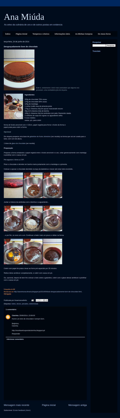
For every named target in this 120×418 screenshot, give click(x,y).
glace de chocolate (18, 143)
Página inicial (21, 34)
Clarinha (15, 315)
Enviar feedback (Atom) (22, 410)
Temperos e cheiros (41, 34)
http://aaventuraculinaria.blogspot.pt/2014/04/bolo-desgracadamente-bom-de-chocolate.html (48, 292)
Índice (7, 34)
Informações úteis (62, 34)
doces (19, 304)
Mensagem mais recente (16, 405)
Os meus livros (104, 34)
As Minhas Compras (84, 34)
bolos (14, 304)
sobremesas (33, 304)
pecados (25, 304)
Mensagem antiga (77, 405)
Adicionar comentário (15, 339)
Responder (16, 334)
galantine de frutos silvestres (40, 136)
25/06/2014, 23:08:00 (27, 315)
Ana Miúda (24, 17)
